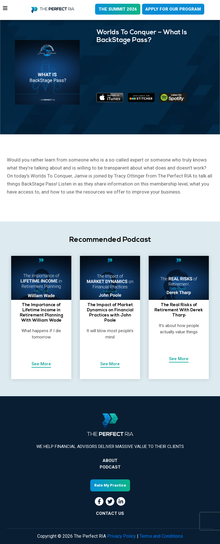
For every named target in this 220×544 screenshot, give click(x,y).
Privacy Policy (121, 536)
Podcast (110, 467)
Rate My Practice (110, 485)
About (110, 460)
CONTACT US (110, 513)
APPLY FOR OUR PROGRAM (173, 9)
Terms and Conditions (161, 536)
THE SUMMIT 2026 (117, 9)
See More (41, 363)
